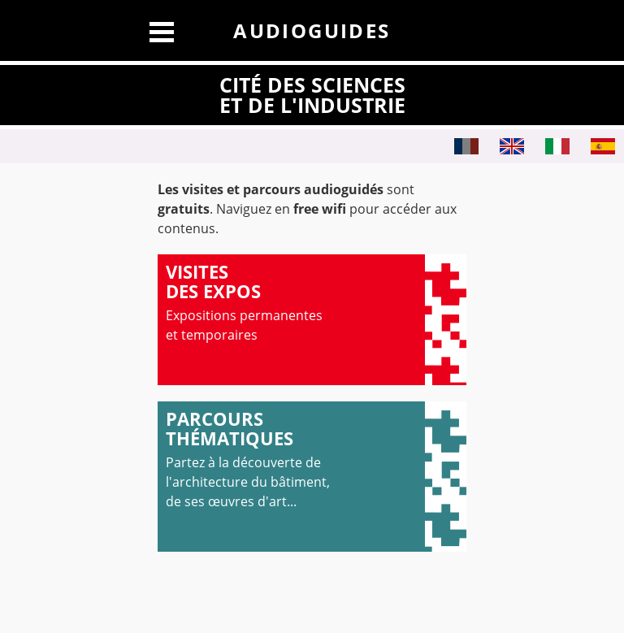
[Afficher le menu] (162, 30)
